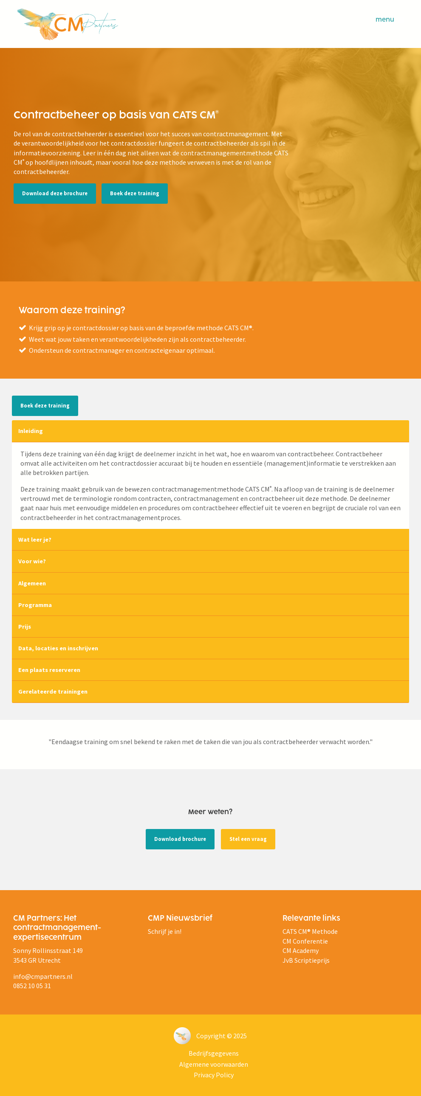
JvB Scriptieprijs (306, 960)
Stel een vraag (248, 838)
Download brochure (180, 838)
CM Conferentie (305, 941)
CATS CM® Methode (310, 931)
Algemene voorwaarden (213, 1064)
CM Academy (301, 950)
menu (390, 20)
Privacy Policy (214, 1075)
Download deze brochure (55, 193)
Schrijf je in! (164, 931)
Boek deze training (134, 193)
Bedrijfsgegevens (214, 1053)
